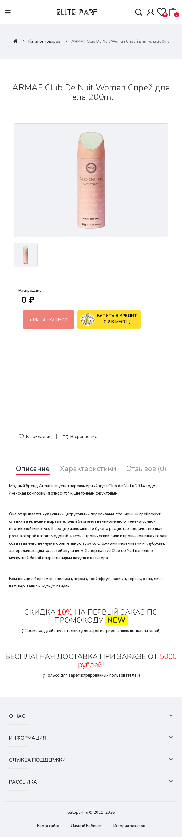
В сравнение (83, 436)
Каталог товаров (44, 41)
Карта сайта (48, 826)
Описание (33, 468)
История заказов (129, 826)
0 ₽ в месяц (108, 319)
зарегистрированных (109, 631)
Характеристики (88, 468)
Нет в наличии (50, 319)
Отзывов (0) (146, 468)
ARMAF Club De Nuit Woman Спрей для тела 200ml (120, 41)
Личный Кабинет (86, 826)
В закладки (38, 436)
